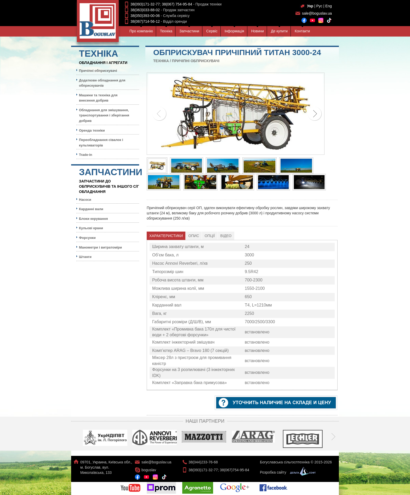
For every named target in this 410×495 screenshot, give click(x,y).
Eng (328, 6)
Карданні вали (91, 209)
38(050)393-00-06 (145, 16)
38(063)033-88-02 (145, 10)
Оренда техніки (92, 130)
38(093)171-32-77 (145, 4)
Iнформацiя (234, 31)
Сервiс (212, 31)
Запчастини (189, 31)
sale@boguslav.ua (317, 13)
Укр (310, 6)
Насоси (85, 200)
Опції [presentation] (209, 236)
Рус (319, 6)
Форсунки (87, 238)
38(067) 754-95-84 (177, 4)
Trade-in (85, 155)
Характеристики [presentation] (166, 236)
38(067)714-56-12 (145, 21)
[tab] (166, 236)
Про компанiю (141, 31)
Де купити (279, 31)
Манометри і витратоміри (100, 247)
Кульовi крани (91, 228)
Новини (257, 31)
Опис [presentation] (193, 236)
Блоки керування (93, 219)
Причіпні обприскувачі (195, 61)
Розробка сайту (286, 472)
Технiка (166, 31)
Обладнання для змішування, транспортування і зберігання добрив (104, 115)
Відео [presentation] (226, 236)
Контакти (302, 31)
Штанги (85, 257)
